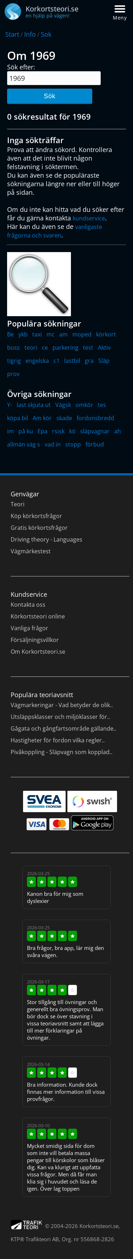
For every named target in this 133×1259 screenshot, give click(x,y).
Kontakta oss (28, 604)
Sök (49, 96)
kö (72, 431)
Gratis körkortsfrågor (39, 528)
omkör (84, 405)
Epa (43, 431)
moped (82, 334)
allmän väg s (23, 444)
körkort (106, 334)
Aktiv (104, 347)
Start (12, 34)
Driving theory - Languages (46, 539)
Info (30, 34)
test (88, 347)
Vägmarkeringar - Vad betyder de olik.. (62, 705)
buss (13, 347)
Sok (46, 34)
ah (117, 431)
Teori (17, 504)
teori (30, 347)
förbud (94, 444)
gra (89, 361)
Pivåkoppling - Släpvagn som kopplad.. (61, 752)
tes (102, 405)
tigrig (14, 361)
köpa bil (17, 418)
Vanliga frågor (29, 628)
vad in (53, 444)
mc (50, 334)
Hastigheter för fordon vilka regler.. (58, 740)
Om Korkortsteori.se (38, 651)
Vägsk (63, 405)
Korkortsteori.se (98, 1225)
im (10, 431)
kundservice (89, 218)
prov (13, 374)
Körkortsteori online (38, 616)
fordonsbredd (95, 418)
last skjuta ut (34, 405)
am (63, 334)
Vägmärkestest (31, 551)
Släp (104, 361)
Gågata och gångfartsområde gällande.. (63, 728)
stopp (73, 444)
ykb (23, 334)
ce (45, 347)
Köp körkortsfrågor (36, 516)
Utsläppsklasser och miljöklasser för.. (60, 717)
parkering (65, 347)
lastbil (72, 361)
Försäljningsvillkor (35, 640)
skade (64, 418)
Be (10, 334)
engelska (37, 361)
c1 (57, 361)
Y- (9, 405)
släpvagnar (95, 431)
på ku (25, 431)
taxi (37, 334)
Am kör (42, 418)
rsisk (58, 431)
